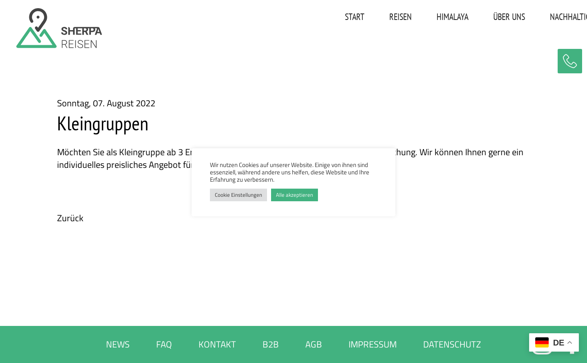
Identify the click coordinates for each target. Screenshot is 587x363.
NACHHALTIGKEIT (483, 18)
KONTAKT (550, 18)
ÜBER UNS (415, 18)
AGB (313, 344)
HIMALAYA (358, 18)
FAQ (164, 344)
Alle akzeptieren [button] (294, 195)
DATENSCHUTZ (452, 344)
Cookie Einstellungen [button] (238, 195)
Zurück (70, 218)
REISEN (306, 18)
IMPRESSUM (373, 344)
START (260, 18)
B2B (271, 344)
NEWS (118, 344)
